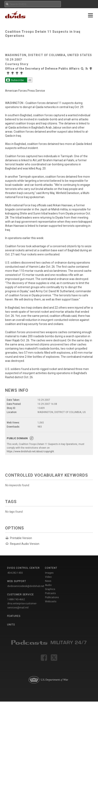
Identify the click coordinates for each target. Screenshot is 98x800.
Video (48, 576)
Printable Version (21, 538)
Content (51, 567)
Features (13, 616)
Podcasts (50, 593)
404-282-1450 (15, 572)
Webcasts (50, 601)
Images (49, 572)
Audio (48, 585)
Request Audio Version (24, 543)
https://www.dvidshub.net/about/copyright (30, 451)
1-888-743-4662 (16, 599)
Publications (52, 597)
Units (11, 624)
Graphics (50, 589)
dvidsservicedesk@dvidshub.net (25, 586)
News (48, 581)
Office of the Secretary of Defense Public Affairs (42, 68)
